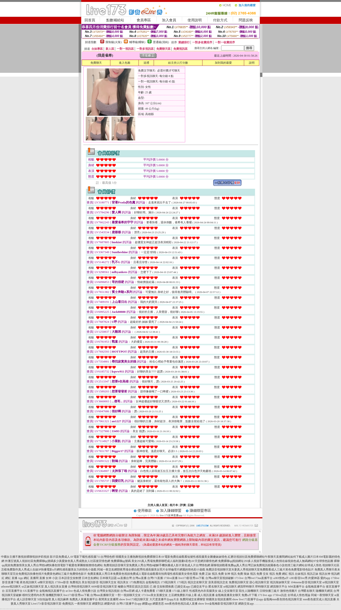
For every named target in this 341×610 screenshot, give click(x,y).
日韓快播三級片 (269, 590)
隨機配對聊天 (54, 595)
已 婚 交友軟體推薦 (162, 586)
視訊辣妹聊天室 (280, 582)
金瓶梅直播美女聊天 (228, 595)
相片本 (174, 505)
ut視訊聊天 (230, 586)
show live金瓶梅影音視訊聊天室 (218, 603)
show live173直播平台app (247, 599)
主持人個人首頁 (157, 505)
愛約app (325, 578)
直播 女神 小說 (48, 578)
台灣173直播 (155, 578)
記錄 (190, 505)
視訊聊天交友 (108, 582)
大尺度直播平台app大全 (164, 599)
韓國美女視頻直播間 (219, 599)
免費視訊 (75, 582)
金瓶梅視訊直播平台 (52, 590)
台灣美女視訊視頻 (108, 590)
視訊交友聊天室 (197, 582)
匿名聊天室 (215, 586)
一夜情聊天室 (82, 603)
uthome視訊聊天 (11, 586)
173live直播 (171, 578)
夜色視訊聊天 (28, 582)
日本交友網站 (90, 578)
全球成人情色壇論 (298, 595)
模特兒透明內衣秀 (33, 595)
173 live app (265, 595)
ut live (69, 590)
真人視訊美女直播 (56, 586)
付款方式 (220, 20)
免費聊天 (96, 62)
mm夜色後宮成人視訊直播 (319, 599)
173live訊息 (280, 595)
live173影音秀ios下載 (192, 578)
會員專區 (144, 20)
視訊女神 (324, 573)
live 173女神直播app (171, 515)
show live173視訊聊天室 (133, 599)
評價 (183, 505)
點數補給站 (115, 20)
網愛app (147, 603)
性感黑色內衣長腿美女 (203, 590)
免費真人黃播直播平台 (83, 599)
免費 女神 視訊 (227, 573)
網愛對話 (97, 603)
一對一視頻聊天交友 (128, 595)
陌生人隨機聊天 (249, 590)
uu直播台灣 (124, 578)
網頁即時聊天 (246, 586)
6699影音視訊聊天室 (104, 586)
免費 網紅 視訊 (285, 573)
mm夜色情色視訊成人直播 (181, 603)
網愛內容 (110, 603)
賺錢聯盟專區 (200, 510)
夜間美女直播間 (108, 599)
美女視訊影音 (90, 582)
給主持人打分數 (178, 62)
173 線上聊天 (180, 590)
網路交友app (246, 603)
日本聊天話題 (108, 578)
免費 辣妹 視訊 (246, 573)
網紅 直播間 (31, 578)
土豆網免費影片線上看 (182, 595)
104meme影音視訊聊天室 (306, 582)
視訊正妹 (312, 573)
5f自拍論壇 (44, 599)
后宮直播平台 (13, 590)
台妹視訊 (300, 573)
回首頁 (90, 20)
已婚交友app (182, 586)
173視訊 (182, 582)
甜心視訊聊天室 (259, 582)
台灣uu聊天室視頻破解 (219, 578)
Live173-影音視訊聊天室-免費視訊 (52, 603)
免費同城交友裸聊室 (192, 599)
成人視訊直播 (206, 595)
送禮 (146, 62)
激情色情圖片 (288, 590)
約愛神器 (314, 578)
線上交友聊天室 (228, 590)
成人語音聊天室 (26, 599)
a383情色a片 (281, 578)
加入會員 (169, 20)
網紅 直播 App (14, 578)
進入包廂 (124, 62)
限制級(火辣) (114, 42)
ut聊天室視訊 (46, 582)
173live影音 (62, 582)
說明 (252, 62)
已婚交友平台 (199, 586)
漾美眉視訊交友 (218, 582)
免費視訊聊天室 (239, 582)
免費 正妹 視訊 (208, 573)
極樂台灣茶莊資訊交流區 (133, 586)
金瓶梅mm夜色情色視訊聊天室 (283, 599)
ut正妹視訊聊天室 (33, 586)
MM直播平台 (296, 586)
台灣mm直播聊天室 (102, 595)
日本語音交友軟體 (69, 578)
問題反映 (246, 20)
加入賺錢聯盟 (170, 510)
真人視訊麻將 (60, 599)
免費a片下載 (249, 595)
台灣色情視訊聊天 (79, 586)
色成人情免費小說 (84, 590)
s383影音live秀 (298, 578)
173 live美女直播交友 (154, 595)
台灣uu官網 (127, 590)
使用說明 (195, 20)
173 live (239, 578)
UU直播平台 (31, 590)
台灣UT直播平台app (128, 603)
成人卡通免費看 (145, 590)
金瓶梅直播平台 (315, 586)
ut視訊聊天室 (331, 582)
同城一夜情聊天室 (322, 595)
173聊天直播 (163, 590)
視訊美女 (123, 582)
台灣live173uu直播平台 (258, 578)
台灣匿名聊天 (306, 590)
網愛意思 (158, 603)
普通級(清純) (161, 42)
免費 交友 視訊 (265, 573)
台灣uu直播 (139, 578)
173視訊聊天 (168, 582)
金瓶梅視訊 (153, 582)
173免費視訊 (137, 582)
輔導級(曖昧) (137, 42)
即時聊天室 (262, 586)
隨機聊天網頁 (324, 590)
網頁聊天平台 (278, 586)
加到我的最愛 (223, 62)
